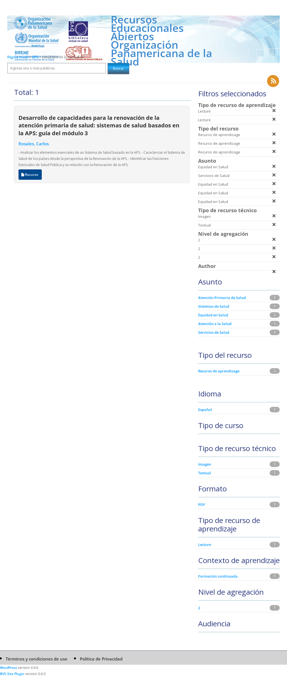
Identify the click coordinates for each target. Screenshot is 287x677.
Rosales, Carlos (33, 143)
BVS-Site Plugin (12, 673)
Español (205, 409)
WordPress (8, 667)
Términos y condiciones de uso (36, 659)
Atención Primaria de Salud (222, 297)
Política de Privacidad (101, 659)
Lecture (204, 544)
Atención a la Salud (215, 323)
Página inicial (17, 57)
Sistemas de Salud (213, 306)
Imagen (204, 464)
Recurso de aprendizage (218, 370)
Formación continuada (218, 576)
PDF (201, 504)
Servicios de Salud (213, 332)
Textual (204, 472)
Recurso (30, 174)
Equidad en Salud (213, 315)
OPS (35, 57)
